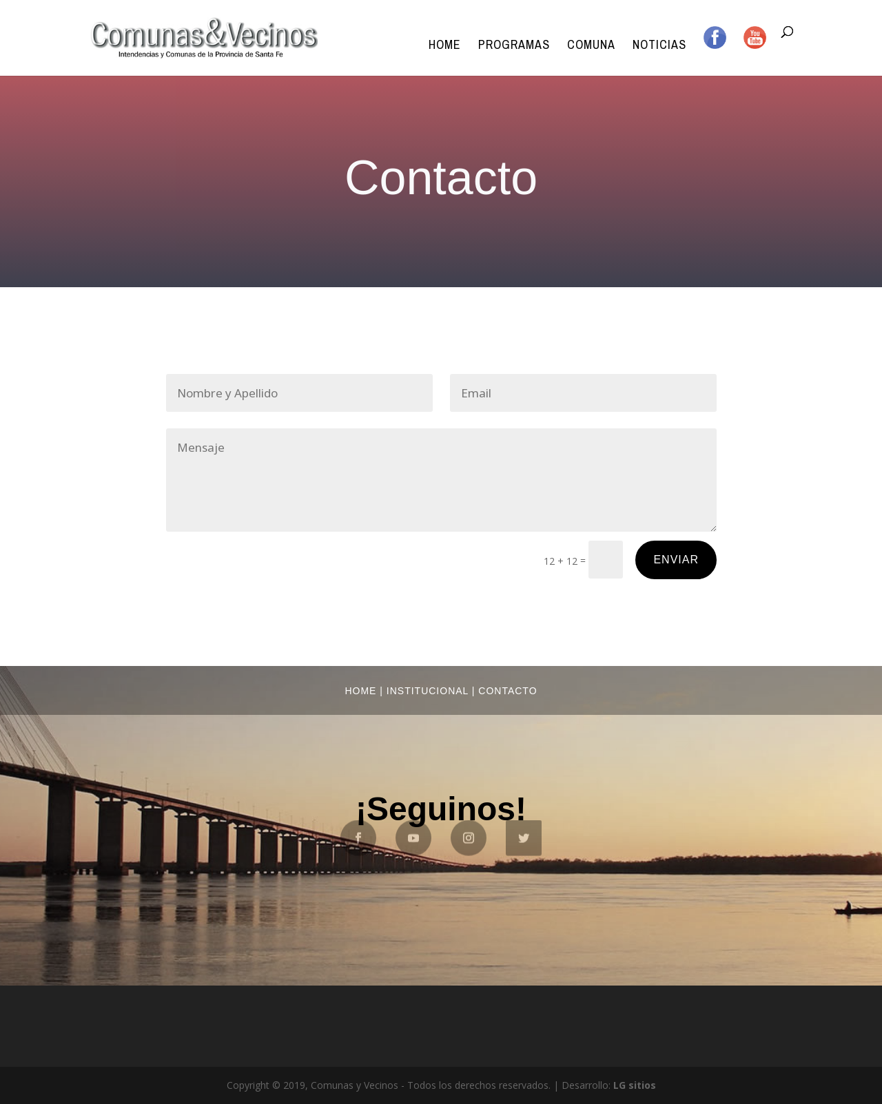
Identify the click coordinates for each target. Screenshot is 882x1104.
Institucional (428, 690)
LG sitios (634, 1085)
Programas (514, 46)
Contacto (507, 690)
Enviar (676, 559)
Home (445, 46)
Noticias (659, 46)
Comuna (591, 46)
